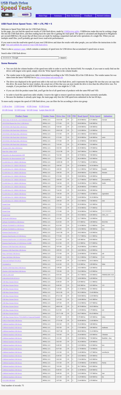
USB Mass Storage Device (10, 282)
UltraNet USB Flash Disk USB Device (14, 268)
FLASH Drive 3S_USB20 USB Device (14, 162)
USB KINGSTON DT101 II (10, 278)
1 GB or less (7, 106)
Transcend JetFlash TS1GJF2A (11, 261)
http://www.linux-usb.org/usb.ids (49, 77)
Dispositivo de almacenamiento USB (13, 155)
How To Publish (73, 16)
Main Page (43, 16)
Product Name (21, 116)
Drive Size (60, 116)
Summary (58, 16)
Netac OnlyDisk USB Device (11, 253)
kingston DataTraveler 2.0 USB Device (14, 236)
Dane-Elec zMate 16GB (9, 151)
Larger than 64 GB (46, 110)
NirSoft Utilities (103, 16)
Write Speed (95, 116)
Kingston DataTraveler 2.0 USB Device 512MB (16, 243)
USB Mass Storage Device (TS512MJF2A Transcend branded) (21, 317)
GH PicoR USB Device (9, 218)
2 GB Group (19, 106)
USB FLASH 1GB (8, 275)
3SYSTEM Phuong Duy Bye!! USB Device (15, 123)
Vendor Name (49, 116)
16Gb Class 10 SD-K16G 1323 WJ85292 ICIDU (17, 120)
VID (69, 116)
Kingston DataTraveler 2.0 (10, 232)
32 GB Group (19, 110)
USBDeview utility (71, 31)
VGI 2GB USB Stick (8, 380)
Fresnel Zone (6, 204)
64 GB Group (32, 110)
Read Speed (83, 116)
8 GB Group (44, 106)
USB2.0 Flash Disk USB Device (12, 320)
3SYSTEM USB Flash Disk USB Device (14, 127)
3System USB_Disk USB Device (12, 148)
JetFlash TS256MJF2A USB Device (13, 222)
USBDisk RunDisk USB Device (12, 324)
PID (74, 116)
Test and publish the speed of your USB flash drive (26, 45)
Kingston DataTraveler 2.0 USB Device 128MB (16, 239)
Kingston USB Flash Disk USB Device (14, 246)
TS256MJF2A (6, 264)
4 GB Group (32, 106)
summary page (19, 49)
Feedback (88, 16)
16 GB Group (7, 110)
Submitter (108, 116)
